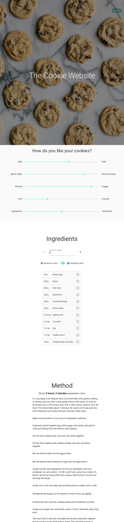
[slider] (62, 162)
